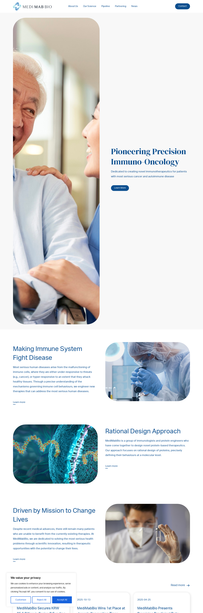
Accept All (62, 600)
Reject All (41, 600)
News (134, 6)
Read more (180, 585)
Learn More (120, 188)
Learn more (19, 402)
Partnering (120, 6)
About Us (73, 6)
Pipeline (105, 6)
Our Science (89, 6)
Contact (182, 6)
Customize (20, 600)
